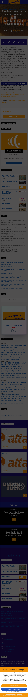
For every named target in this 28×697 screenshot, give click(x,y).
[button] (14, 685)
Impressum (19, 694)
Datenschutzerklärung (11, 694)
